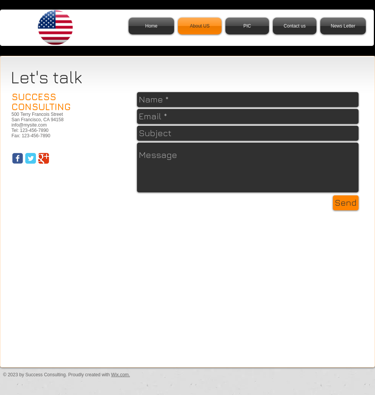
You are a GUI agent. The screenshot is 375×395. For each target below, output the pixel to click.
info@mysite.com (29, 125)
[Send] (346, 202)
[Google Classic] (43, 158)
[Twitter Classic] (30, 158)
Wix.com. (120, 374)
